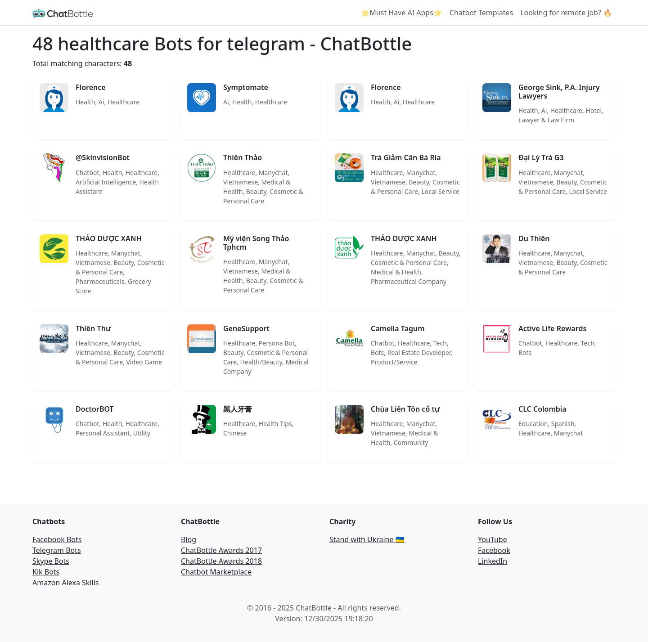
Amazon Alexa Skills (65, 583)
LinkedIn (492, 561)
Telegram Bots (56, 550)
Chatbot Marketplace (216, 572)
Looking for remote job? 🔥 (566, 13)
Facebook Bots (56, 539)
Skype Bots (50, 561)
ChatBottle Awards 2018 (221, 561)
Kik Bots (45, 572)
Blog (188, 539)
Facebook (494, 550)
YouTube (492, 539)
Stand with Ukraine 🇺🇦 (367, 539)
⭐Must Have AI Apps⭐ (401, 13)
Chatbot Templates (481, 13)
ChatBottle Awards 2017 (221, 550)
